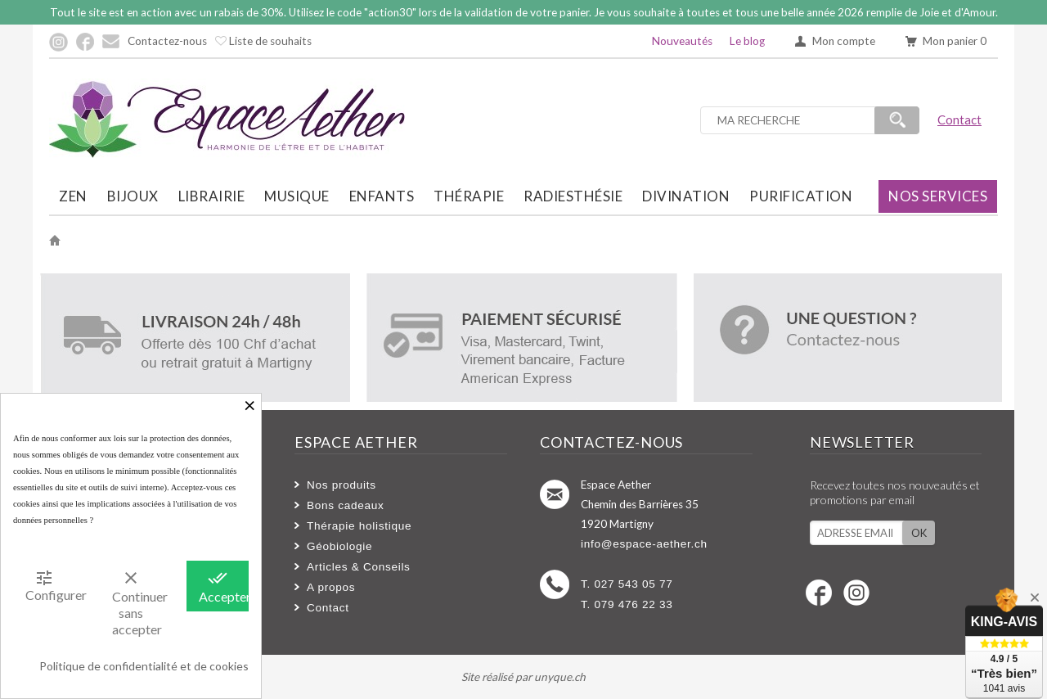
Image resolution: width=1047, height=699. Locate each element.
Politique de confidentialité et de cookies (144, 666)
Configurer (50, 585)
